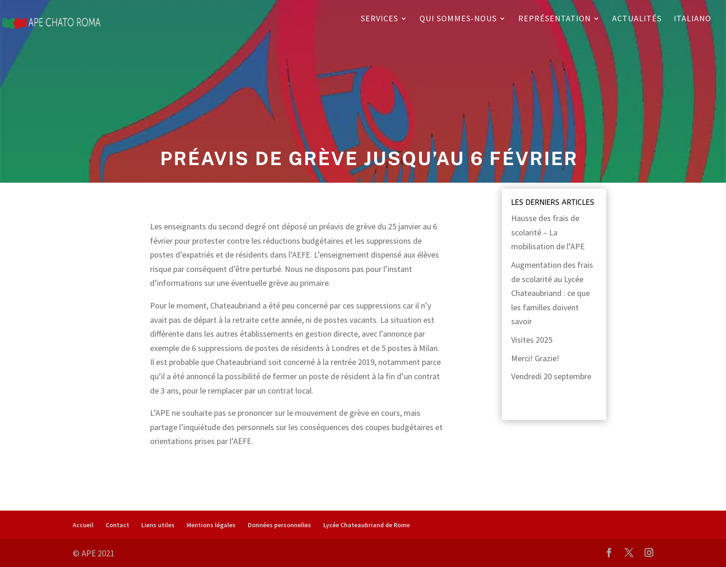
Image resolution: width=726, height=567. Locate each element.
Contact (117, 525)
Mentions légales (211, 525)
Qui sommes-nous (458, 19)
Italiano (692, 19)
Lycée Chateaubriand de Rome (366, 525)
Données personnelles (279, 525)
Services (379, 19)
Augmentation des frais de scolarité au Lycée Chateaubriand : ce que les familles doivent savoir (552, 293)
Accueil (83, 525)
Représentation (554, 19)
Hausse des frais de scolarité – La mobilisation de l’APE (548, 232)
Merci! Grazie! (535, 358)
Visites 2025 (531, 339)
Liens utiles (158, 525)
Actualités (637, 19)
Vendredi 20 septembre (551, 376)
